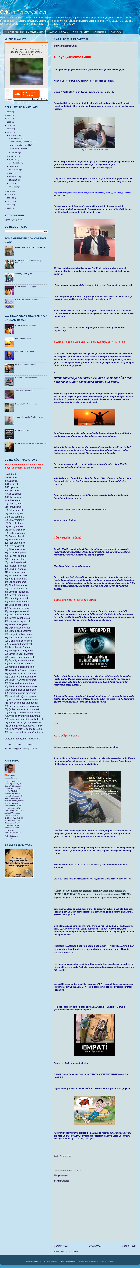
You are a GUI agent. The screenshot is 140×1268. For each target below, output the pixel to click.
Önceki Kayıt (128, 1246)
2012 (9, 205)
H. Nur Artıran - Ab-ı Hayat (25, 287)
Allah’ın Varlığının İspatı (24, 391)
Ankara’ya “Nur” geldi (23, 274)
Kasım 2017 (14, 153)
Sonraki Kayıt (61, 1246)
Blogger (88, 1261)
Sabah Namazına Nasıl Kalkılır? (27, 300)
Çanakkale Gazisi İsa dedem (26, 378)
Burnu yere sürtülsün (23, 338)
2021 (9, 119)
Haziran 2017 (14, 170)
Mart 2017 (13, 180)
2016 (9, 191)
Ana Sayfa (116, 32)
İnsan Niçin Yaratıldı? (17, 138)
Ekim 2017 (13, 156)
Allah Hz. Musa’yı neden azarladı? (22, 142)
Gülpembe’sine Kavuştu (24, 351)
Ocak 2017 (13, 187)
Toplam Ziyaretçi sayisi (13, 220)
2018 (9, 129)
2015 (9, 194)
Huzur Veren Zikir (22, 430)
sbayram (61, 1261)
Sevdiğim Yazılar (81, 32)
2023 (9, 115)
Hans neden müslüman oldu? (20, 145)
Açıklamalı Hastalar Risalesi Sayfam (29, 417)
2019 (9, 125)
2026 (9, 112)
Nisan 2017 (14, 177)
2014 (9, 198)
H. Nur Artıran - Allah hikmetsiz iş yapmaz (31, 443)
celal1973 (11, 775)
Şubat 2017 (14, 183)
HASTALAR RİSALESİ (58, 32)
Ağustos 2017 (14, 163)
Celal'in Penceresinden (24, 12)
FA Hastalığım (99, 32)
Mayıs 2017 (14, 173)
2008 (9, 208)
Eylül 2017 (13, 159)
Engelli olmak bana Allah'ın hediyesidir (30, 247)
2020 (9, 122)
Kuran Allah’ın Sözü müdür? (26, 404)
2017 (9, 132)
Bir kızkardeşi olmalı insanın (26, 365)
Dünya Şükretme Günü (18, 148)
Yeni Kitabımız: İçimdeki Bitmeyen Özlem (24, 32)
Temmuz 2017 (15, 166)
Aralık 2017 (14, 135)
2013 (9, 201)
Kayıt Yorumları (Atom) (69, 1251)
